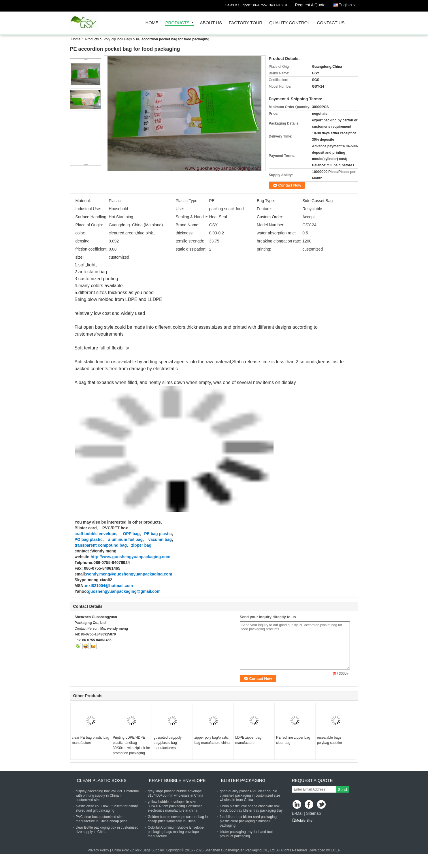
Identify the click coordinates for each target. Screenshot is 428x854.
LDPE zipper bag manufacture (248, 740)
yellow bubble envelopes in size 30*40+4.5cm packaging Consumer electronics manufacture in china (175, 806)
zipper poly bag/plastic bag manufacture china (212, 740)
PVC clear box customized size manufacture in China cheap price (101, 819)
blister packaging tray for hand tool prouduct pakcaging (246, 834)
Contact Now (289, 185)
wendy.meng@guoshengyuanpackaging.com (129, 574)
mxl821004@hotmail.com (109, 585)
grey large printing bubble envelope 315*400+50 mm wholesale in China (175, 793)
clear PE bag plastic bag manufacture (90, 740)
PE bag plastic (158, 533)
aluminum (116, 539)
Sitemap (313, 813)
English (348, 4)
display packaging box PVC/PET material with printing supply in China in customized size (107, 795)
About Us (211, 23)
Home (152, 23)
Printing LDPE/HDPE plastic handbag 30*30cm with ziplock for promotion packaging (131, 745)
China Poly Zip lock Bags (131, 850)
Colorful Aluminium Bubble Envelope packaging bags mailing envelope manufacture (176, 831)
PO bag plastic (89, 539)
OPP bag (131, 533)
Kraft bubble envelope (177, 780)
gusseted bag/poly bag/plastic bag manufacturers (168, 743)
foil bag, (136, 539)
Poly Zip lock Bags (117, 39)
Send (342, 789)
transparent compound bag (101, 545)
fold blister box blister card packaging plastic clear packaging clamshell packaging (248, 821)
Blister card (86, 528)
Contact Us (330, 23)
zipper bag (141, 545)
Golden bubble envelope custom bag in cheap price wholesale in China (178, 819)
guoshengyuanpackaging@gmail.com (124, 591)
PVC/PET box (114, 528)
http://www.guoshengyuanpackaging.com (130, 556)
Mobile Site (302, 821)
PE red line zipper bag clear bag (293, 740)
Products (177, 23)
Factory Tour (245, 23)
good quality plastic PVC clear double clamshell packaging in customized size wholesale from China (250, 795)
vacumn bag (160, 539)
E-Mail (297, 813)
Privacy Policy (98, 850)
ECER (335, 850)
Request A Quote (310, 5)
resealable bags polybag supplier (329, 740)
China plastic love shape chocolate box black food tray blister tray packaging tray (251, 808)
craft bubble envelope (95, 533)
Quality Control (289, 23)
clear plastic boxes (102, 780)
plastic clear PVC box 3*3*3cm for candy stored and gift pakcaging (107, 808)
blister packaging (243, 780)
